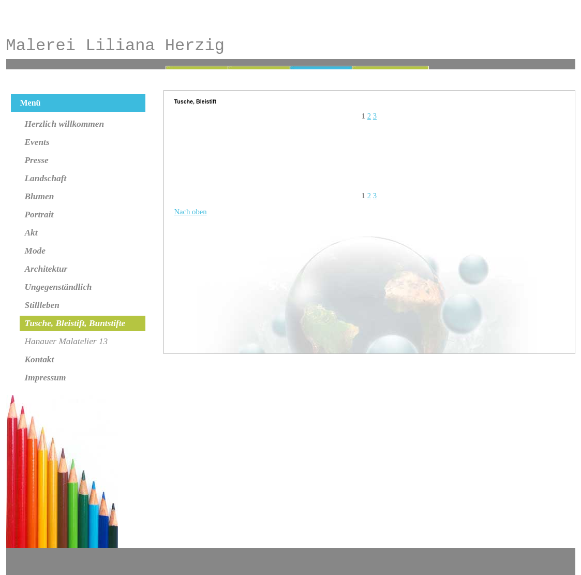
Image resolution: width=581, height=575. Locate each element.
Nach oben (190, 212)
